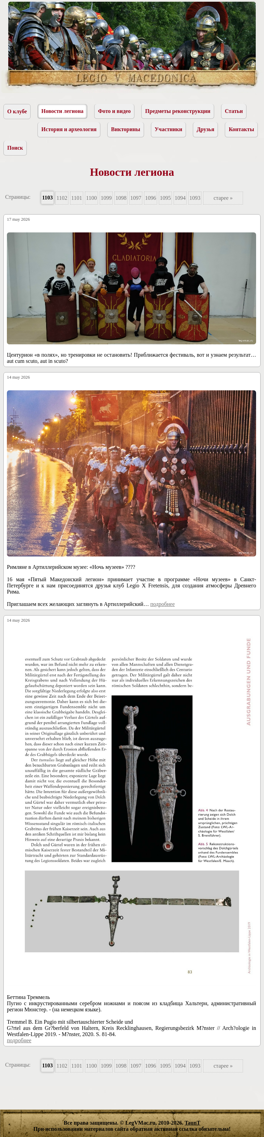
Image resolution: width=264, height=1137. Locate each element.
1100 (91, 198)
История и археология (69, 129)
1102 (61, 198)
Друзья (205, 129)
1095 (165, 198)
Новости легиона (62, 111)
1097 (135, 198)
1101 (76, 198)
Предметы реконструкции (177, 111)
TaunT (192, 1123)
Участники (169, 129)
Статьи (234, 111)
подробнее (162, 604)
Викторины (125, 129)
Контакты (241, 129)
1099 (106, 198)
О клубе (17, 111)
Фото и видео (114, 111)
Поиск (15, 148)
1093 (194, 198)
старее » (223, 198)
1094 (180, 198)
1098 (121, 198)
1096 (150, 198)
